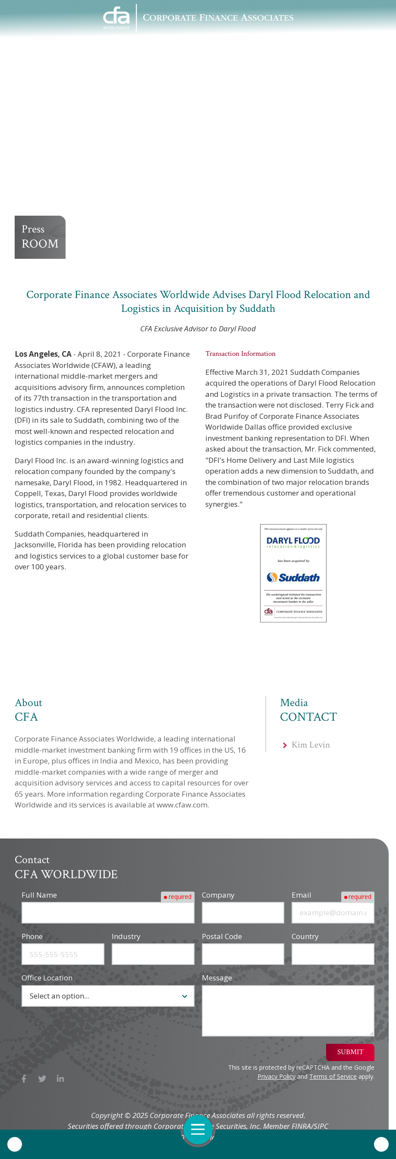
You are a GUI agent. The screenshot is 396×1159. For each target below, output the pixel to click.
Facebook (24, 1078)
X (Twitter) (42, 1078)
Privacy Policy (276, 1076)
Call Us (14, 1144)
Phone (32, 936)
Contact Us (381, 1144)
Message (217, 978)
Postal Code (222, 936)
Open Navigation (202, 1129)
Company (218, 895)
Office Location (47, 978)
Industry (126, 936)
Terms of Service (333, 1076)
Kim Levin (311, 748)
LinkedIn (60, 1078)
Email (301, 895)
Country (305, 936)
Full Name (39, 895)
